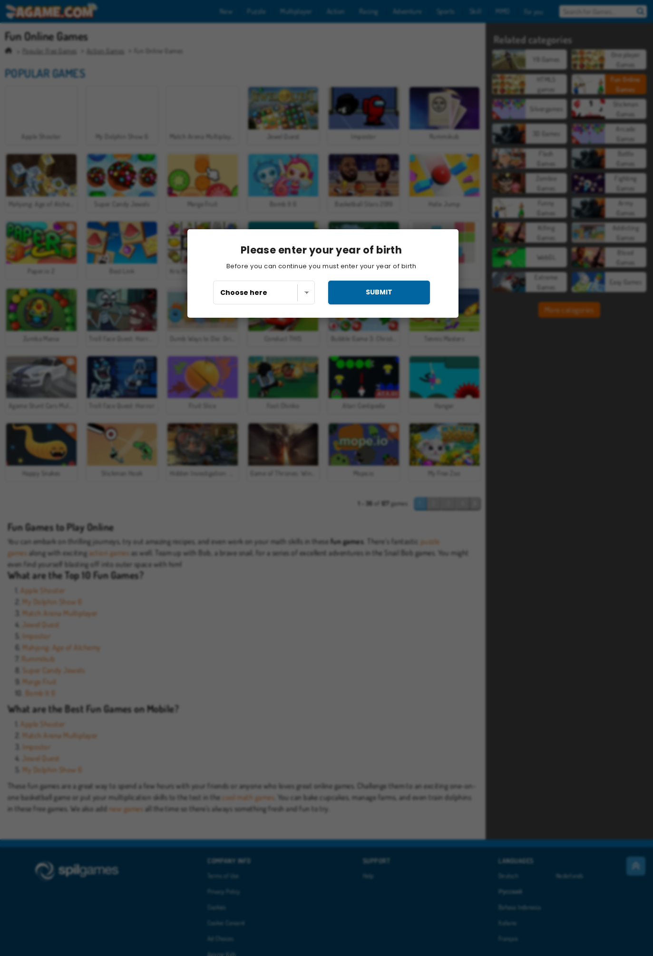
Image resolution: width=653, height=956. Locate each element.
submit (379, 292)
